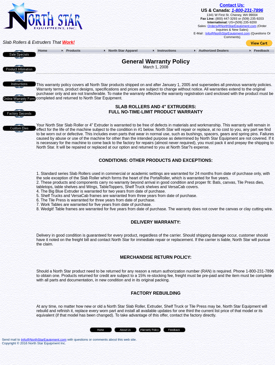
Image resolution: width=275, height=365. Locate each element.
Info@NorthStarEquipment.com (227, 33)
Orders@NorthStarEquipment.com (231, 26)
